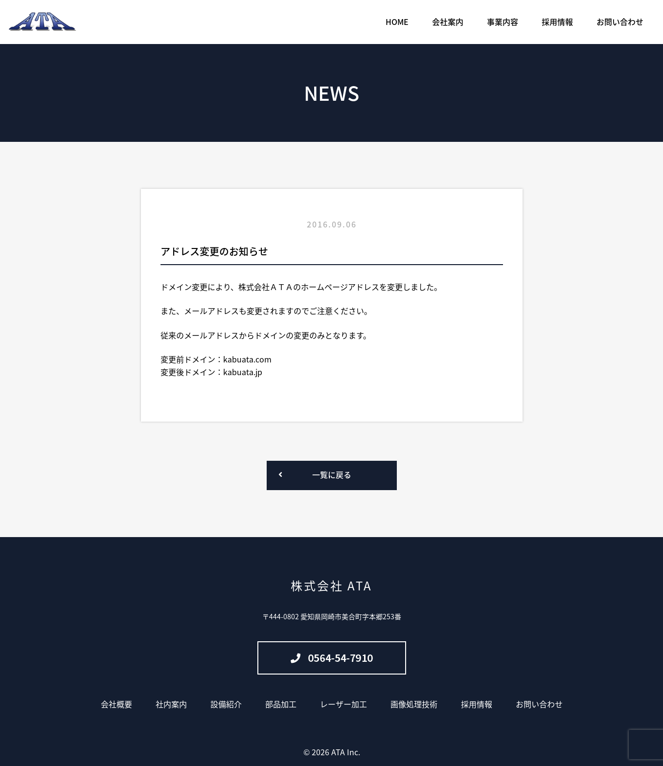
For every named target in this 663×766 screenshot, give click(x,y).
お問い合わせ (619, 21)
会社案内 (447, 21)
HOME (397, 21)
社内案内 (171, 704)
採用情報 (557, 21)
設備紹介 (226, 704)
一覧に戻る (331, 474)
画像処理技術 (413, 704)
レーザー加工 (343, 704)
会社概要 (116, 704)
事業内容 (502, 21)
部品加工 (281, 704)
